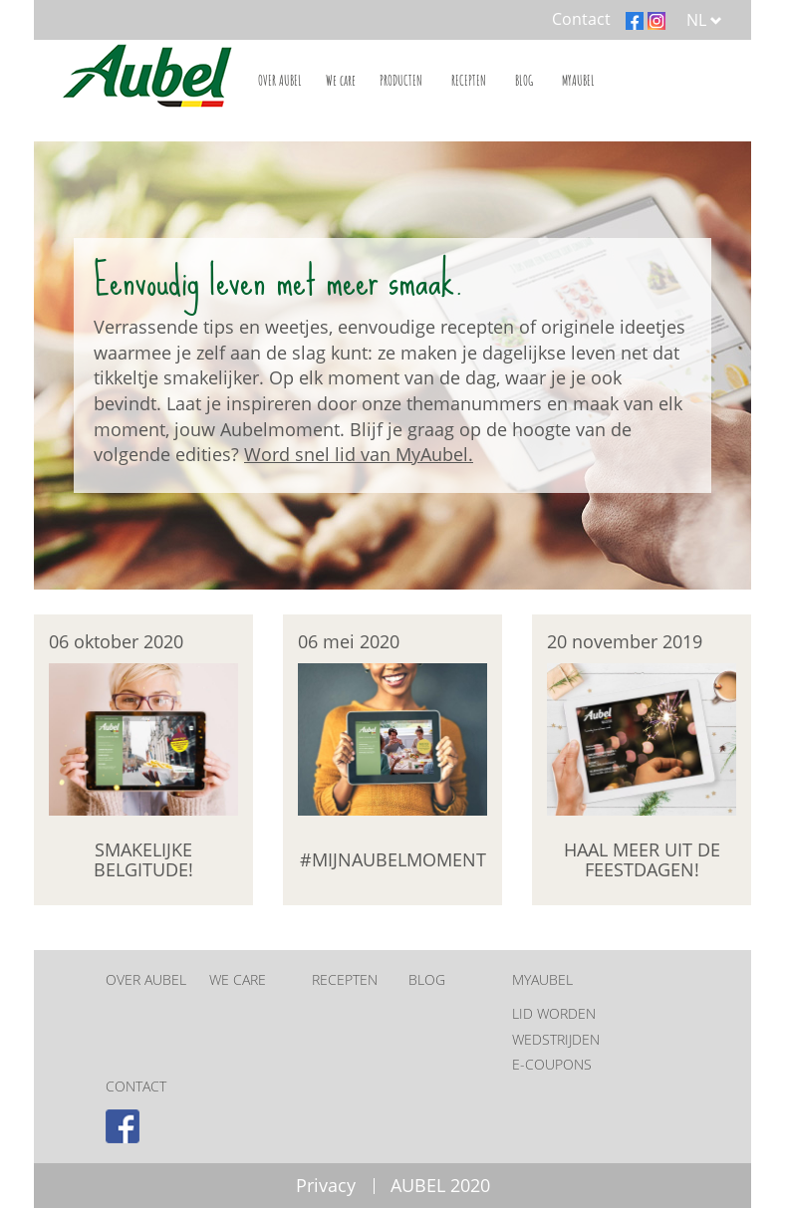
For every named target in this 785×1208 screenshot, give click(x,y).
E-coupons (552, 1064)
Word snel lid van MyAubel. (358, 454)
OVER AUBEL (280, 80)
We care (341, 80)
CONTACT (136, 1086)
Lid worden (554, 1013)
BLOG (524, 80)
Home (143, 75)
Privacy (326, 1185)
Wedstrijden (556, 1039)
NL (704, 20)
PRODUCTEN (401, 80)
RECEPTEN (468, 80)
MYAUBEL (578, 80)
